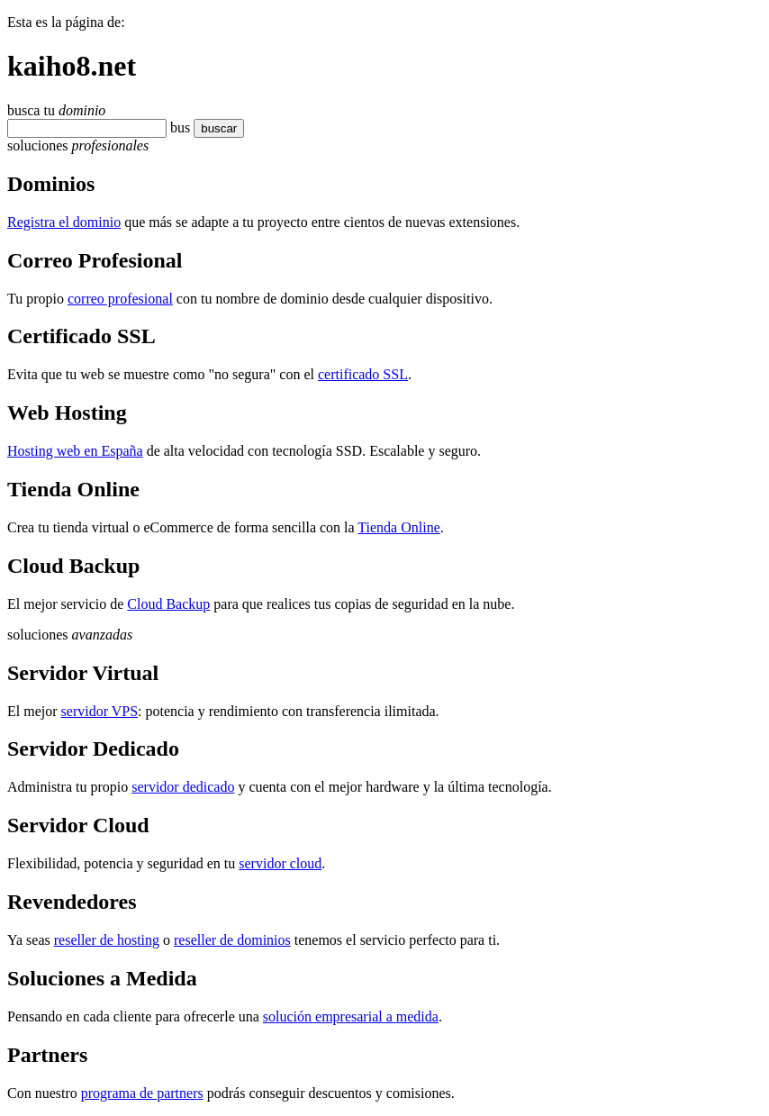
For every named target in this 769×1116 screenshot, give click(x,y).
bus (180, 127)
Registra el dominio (64, 222)
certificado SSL (363, 374)
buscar (219, 128)
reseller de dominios (232, 940)
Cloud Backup (168, 604)
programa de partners (142, 1093)
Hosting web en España (75, 450)
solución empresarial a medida (351, 1016)
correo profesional (120, 298)
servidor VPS (100, 711)
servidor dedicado (182, 786)
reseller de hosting (106, 940)
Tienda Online (398, 527)
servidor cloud (280, 863)
